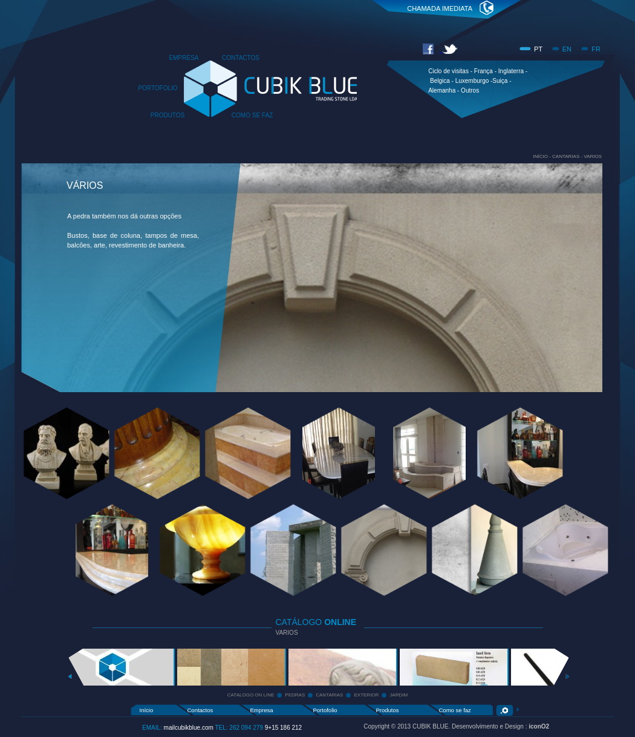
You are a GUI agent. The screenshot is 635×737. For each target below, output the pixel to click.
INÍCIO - (542, 156)
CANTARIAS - (568, 156)
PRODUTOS (168, 115)
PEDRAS (295, 695)
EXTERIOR (366, 695)
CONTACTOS (240, 57)
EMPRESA (184, 57)
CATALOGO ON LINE (251, 695)
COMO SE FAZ (252, 115)
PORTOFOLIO (157, 88)
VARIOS (593, 156)
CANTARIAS (329, 695)
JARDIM (398, 695)
